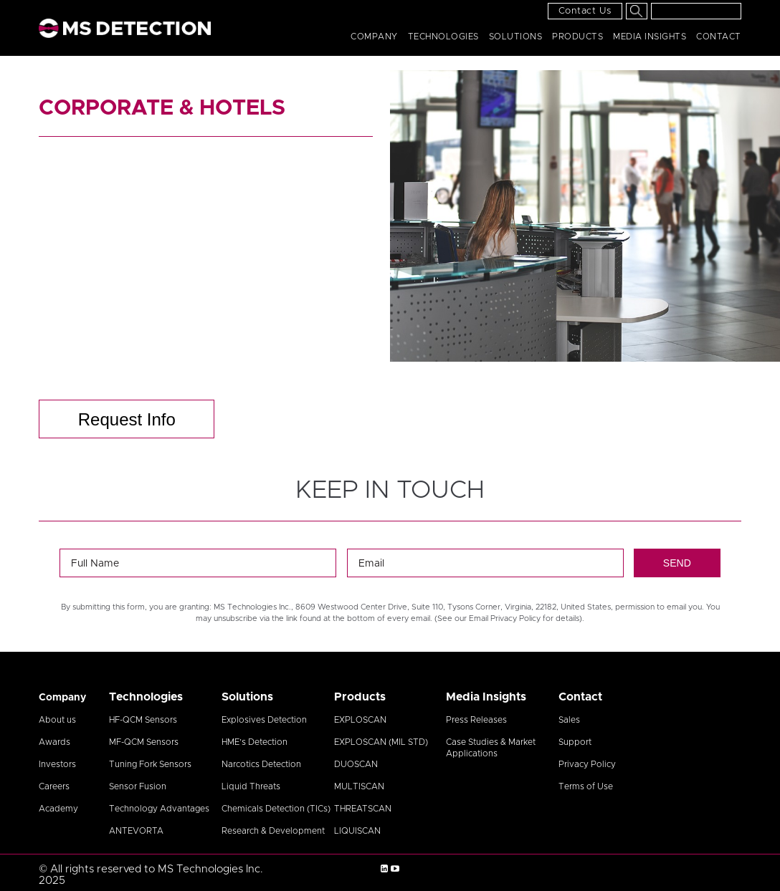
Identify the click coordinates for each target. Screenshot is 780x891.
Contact (718, 36)
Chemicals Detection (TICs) (276, 808)
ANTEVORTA (136, 831)
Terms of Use (585, 786)
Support (574, 742)
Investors (57, 764)
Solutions (516, 36)
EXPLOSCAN (360, 720)
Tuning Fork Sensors (150, 764)
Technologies (443, 36)
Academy (58, 808)
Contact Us (585, 11)
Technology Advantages (159, 808)
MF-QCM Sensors (144, 742)
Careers (54, 786)
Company (374, 36)
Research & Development (273, 831)
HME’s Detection (254, 742)
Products (577, 36)
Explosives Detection (264, 720)
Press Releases (476, 720)
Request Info (127, 419)
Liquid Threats (251, 786)
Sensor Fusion (137, 786)
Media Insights (649, 36)
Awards (54, 742)
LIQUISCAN (357, 831)
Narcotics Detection (261, 764)
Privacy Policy (587, 764)
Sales (569, 720)
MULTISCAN (359, 786)
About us (57, 720)
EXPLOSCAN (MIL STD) (381, 742)
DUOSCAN (356, 764)
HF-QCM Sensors (143, 720)
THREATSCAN (362, 808)
